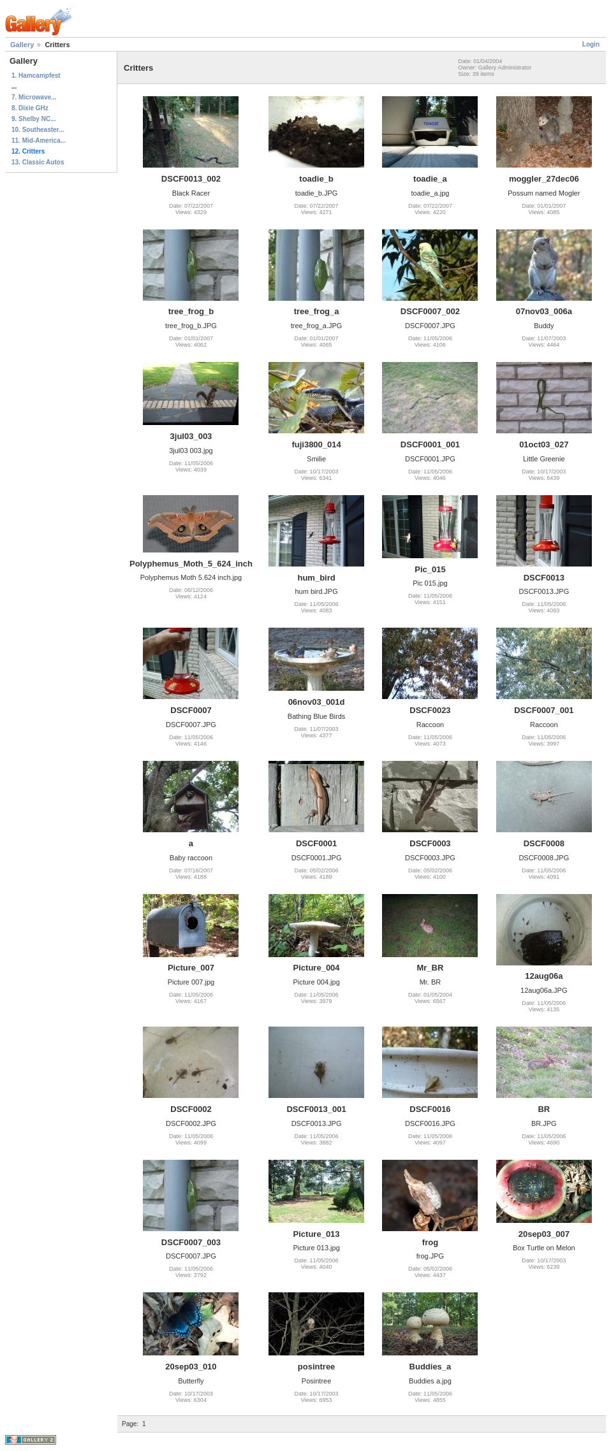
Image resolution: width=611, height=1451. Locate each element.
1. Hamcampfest (36, 75)
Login (591, 44)
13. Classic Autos (37, 162)
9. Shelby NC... (33, 118)
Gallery (22, 44)
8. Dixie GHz (29, 108)
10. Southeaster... (37, 129)
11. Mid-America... (38, 140)
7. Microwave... (34, 97)
